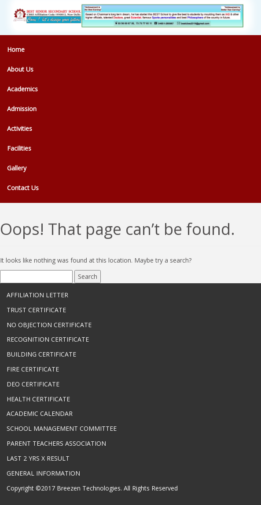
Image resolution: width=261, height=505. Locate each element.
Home (16, 49)
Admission (22, 109)
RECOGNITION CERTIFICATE (48, 339)
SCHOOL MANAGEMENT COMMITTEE (62, 428)
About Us (20, 69)
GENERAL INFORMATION (43, 473)
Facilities (19, 148)
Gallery (16, 168)
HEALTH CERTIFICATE (38, 399)
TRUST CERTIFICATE (36, 310)
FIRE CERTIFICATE (33, 369)
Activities (19, 128)
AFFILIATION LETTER (37, 295)
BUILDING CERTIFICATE (41, 354)
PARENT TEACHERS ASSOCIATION (56, 443)
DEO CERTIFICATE (33, 384)
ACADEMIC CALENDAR (40, 413)
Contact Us (23, 188)
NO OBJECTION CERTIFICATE (49, 325)
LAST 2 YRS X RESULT (38, 458)
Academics (22, 89)
